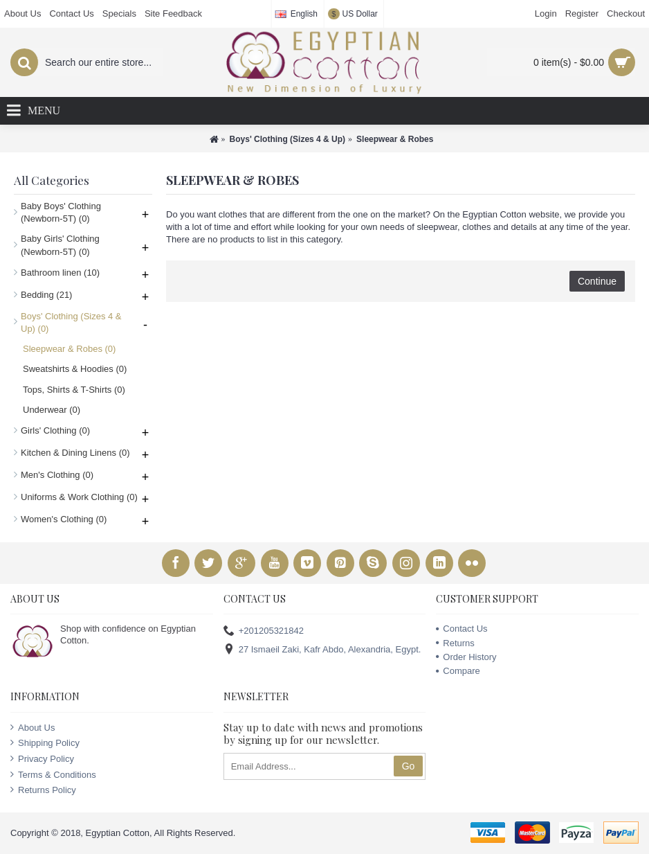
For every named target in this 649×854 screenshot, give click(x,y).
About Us (32, 727)
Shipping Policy (45, 742)
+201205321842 (263, 631)
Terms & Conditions (53, 774)
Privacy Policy (42, 758)
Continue (597, 281)
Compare (457, 671)
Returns (455, 643)
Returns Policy (43, 789)
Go (408, 766)
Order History (466, 657)
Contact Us (461, 628)
